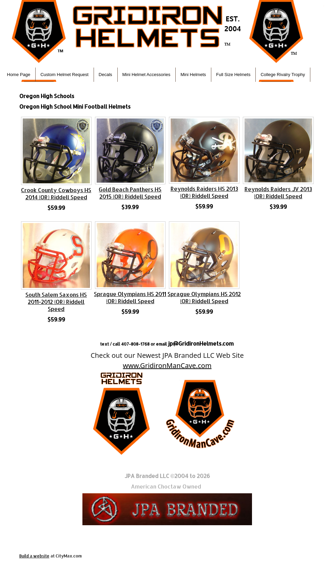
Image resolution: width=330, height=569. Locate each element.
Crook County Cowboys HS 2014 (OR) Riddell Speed (56, 193)
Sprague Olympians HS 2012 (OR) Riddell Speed (204, 297)
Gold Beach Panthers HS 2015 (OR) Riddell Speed (130, 193)
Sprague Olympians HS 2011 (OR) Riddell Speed (130, 297)
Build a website (34, 555)
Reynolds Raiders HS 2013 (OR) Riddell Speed (204, 192)
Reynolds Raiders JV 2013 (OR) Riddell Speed (278, 192)
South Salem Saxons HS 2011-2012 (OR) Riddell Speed (56, 301)
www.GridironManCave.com (167, 365)
